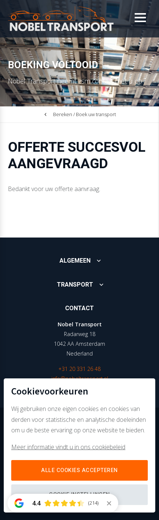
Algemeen (75, 260)
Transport (75, 284)
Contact (79, 308)
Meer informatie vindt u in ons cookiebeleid (68, 447)
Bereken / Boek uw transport (84, 114)
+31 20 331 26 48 (79, 368)
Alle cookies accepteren (79, 470)
